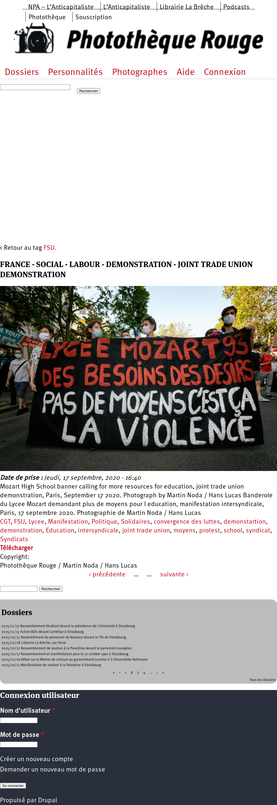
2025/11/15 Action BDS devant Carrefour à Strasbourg (42, 632)
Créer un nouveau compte (36, 759)
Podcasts (236, 7)
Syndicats (14, 539)
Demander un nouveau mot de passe (52, 770)
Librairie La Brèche (187, 7)
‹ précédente (107, 574)
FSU (19, 522)
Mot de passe (22, 735)
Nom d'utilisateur (27, 711)
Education (60, 531)
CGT (5, 522)
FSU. (50, 248)
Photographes (139, 72)
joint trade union (146, 531)
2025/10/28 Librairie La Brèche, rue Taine (33, 643)
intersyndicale (98, 531)
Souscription (93, 17)
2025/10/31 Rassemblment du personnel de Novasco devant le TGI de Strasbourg (63, 637)
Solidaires (135, 522)
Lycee (36, 522)
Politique (104, 522)
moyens (184, 531)
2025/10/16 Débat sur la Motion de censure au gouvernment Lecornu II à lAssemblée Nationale (74, 659)
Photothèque (47, 17)
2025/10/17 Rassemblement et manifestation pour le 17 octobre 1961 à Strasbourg (64, 654)
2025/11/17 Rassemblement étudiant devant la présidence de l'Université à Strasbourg (68, 626)
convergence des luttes (187, 522)
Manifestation (68, 522)
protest (209, 531)
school (233, 531)
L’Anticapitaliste (126, 7)
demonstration (21, 531)
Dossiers (22, 72)
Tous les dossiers (263, 680)
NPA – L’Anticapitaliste (61, 7)
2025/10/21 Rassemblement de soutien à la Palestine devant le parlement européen (66, 648)
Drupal (47, 800)
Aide (186, 72)
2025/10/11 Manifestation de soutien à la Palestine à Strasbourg (51, 665)
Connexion (225, 72)
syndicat (258, 531)
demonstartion (245, 522)
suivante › (174, 574)
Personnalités (75, 72)
